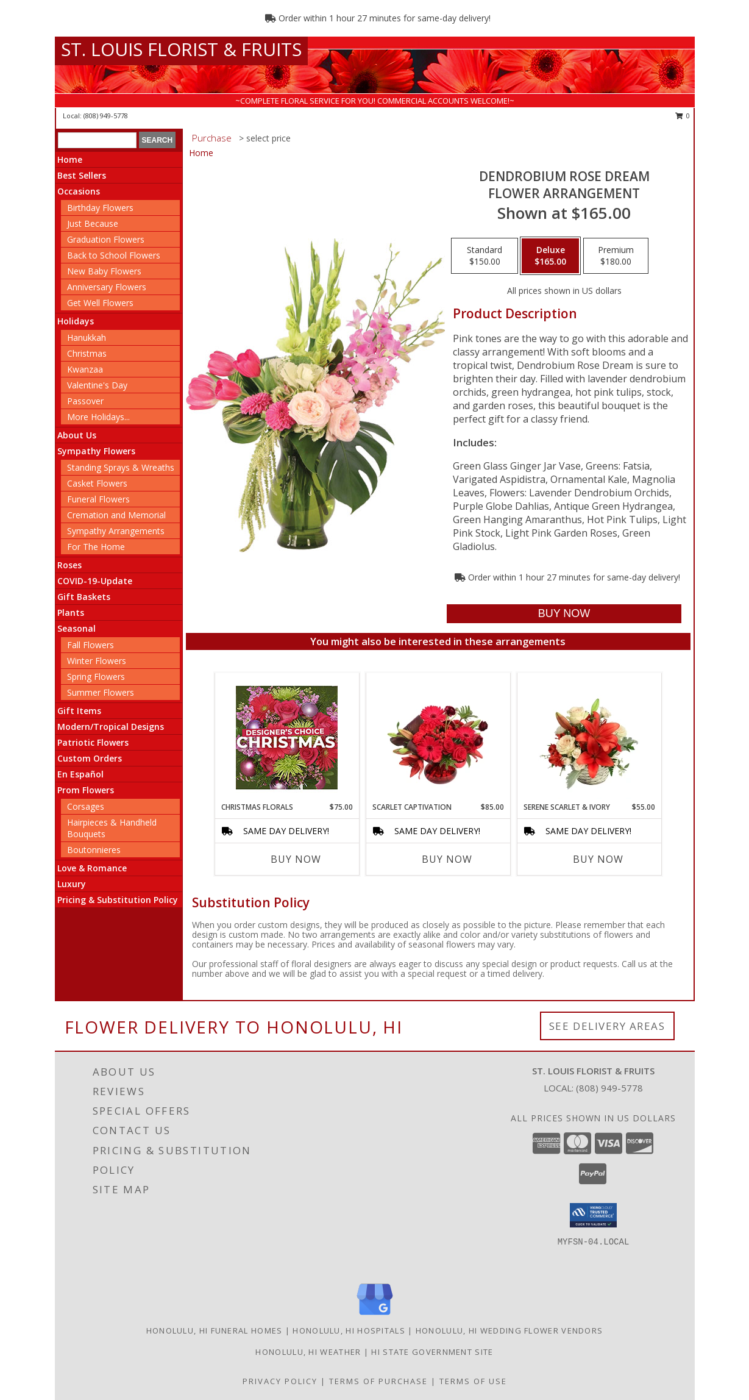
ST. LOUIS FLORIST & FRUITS (181, 49)
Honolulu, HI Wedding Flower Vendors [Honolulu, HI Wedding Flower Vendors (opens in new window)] (509, 1330)
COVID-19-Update (94, 581)
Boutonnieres (94, 849)
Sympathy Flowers (96, 451)
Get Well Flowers (100, 303)
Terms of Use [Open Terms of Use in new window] (473, 1381)
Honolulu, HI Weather (308, 1351)
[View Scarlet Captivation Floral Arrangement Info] (438, 737)
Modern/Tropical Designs (110, 726)
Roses (69, 565)
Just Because (92, 223)
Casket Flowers (97, 483)
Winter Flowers (96, 660)
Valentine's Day (97, 385)
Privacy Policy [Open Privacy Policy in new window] (280, 1381)
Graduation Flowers (105, 239)
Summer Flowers (100, 692)
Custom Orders (89, 758)
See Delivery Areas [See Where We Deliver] (607, 1026)
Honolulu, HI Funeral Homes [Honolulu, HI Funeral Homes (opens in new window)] (214, 1330)
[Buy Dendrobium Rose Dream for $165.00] (564, 613)
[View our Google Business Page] (374, 1315)
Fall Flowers (90, 645)
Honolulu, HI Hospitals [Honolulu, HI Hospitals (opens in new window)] (349, 1330)
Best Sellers (81, 175)
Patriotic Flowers (93, 742)
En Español (80, 774)
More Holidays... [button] (98, 417)
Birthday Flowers (100, 207)
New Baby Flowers (104, 271)
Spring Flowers (96, 676)
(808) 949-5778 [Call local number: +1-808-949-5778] (105, 115)
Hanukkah (86, 337)
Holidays (75, 321)
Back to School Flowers (113, 255)
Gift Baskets (83, 596)
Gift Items (79, 710)
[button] (593, 1215)
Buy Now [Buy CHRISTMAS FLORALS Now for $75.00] (296, 859)
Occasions (78, 191)
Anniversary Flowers (106, 287)
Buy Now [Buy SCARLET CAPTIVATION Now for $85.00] (447, 859)
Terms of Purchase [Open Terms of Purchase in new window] (378, 1381)
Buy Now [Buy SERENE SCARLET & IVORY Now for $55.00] (598, 859)
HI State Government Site (432, 1351)
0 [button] (682, 115)
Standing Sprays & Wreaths (120, 467)
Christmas (87, 353)
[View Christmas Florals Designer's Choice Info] (287, 737)
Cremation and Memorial (116, 515)
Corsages (85, 806)
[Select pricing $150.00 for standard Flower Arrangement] (484, 256)
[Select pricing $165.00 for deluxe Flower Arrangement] (550, 256)
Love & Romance (92, 868)
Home (69, 159)
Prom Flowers (85, 790)
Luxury (71, 884)
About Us (76, 435)
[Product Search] (97, 140)
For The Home (96, 546)
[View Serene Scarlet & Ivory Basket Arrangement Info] (589, 737)
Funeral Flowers (98, 499)
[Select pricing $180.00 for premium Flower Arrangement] (616, 256)
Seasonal (76, 628)
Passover (85, 401)
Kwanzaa (85, 369)
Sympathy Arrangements (116, 531)
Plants (70, 612)
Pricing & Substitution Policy (117, 899)
